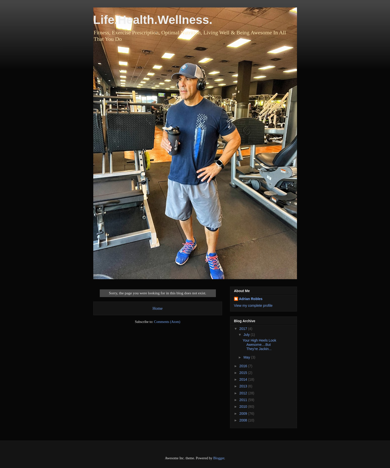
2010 (243, 407)
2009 (243, 414)
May (247, 357)
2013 (243, 386)
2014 (243, 379)
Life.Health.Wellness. (152, 19)
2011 (243, 400)
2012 (243, 393)
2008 (243, 420)
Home (157, 308)
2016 (243, 366)
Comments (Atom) (167, 322)
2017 (243, 329)
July (247, 335)
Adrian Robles (251, 299)
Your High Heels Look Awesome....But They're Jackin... (259, 344)
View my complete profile (253, 306)
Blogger (218, 458)
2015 (243, 373)
